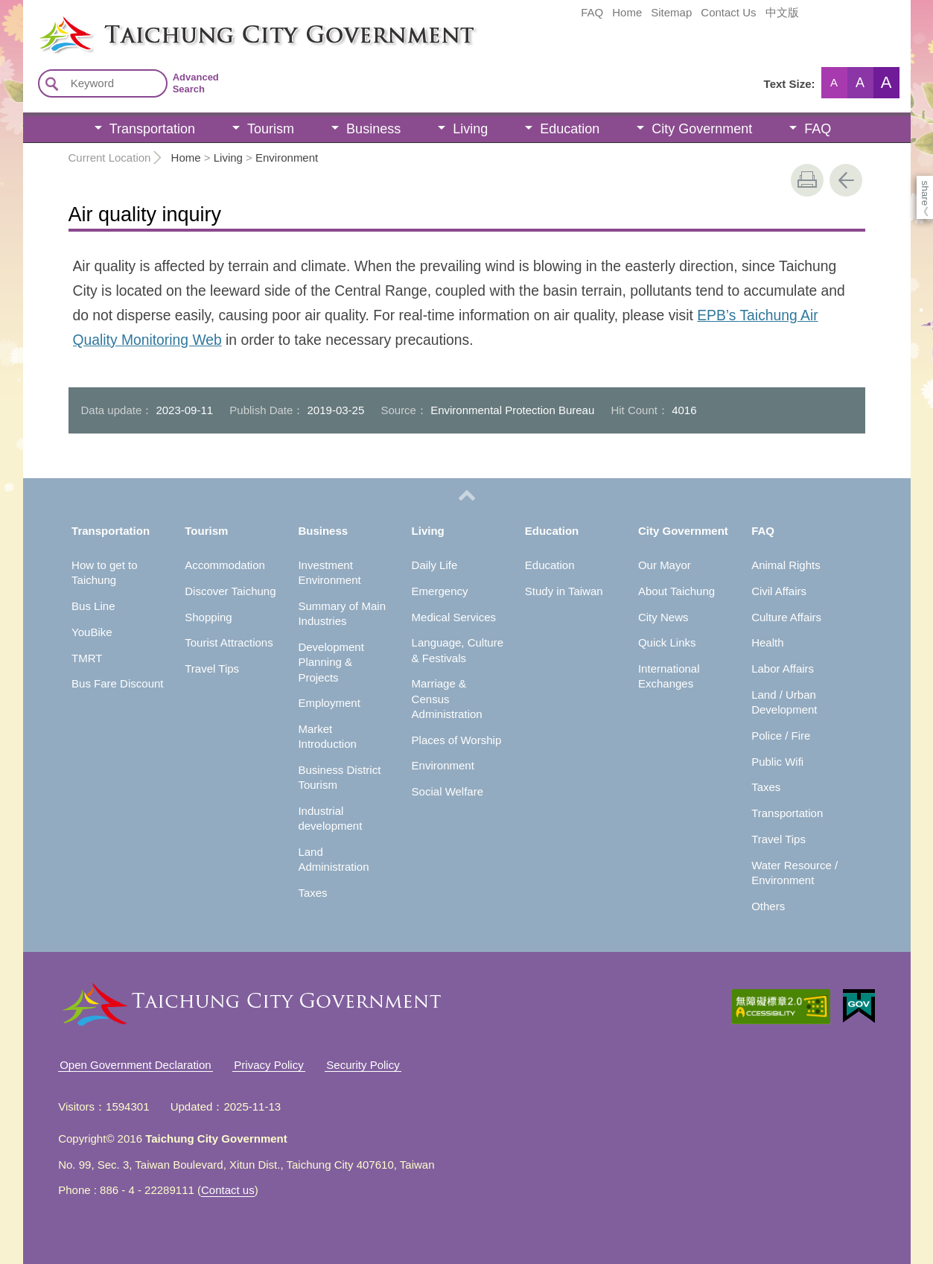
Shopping (208, 617)
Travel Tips (212, 668)
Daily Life (435, 565)
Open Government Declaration (135, 1064)
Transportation (152, 128)
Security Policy (362, 1064)
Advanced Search (196, 83)
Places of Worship (457, 740)
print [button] (807, 180)
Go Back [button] (845, 180)
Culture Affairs (786, 617)
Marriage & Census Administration (447, 698)
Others (768, 906)
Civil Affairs (778, 591)
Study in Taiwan (564, 591)
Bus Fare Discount (117, 683)
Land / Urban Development (784, 702)
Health (767, 642)
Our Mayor (664, 565)
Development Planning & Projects (330, 662)
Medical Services (454, 617)
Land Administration (333, 859)
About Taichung (676, 591)
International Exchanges (669, 676)
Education (569, 128)
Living (470, 128)
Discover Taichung (230, 591)
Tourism (270, 128)
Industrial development (330, 818)
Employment (329, 702)
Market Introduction (327, 736)
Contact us (228, 1190)
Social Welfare (447, 791)
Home (627, 13)
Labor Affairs (782, 668)
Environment (286, 157)
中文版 (782, 13)
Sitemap (671, 13)
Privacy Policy (268, 1064)
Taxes (312, 892)
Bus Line (93, 606)
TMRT (86, 658)
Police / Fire (780, 735)
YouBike (91, 632)
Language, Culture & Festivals (457, 650)
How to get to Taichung (104, 572)
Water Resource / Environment (794, 872)
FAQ (592, 13)
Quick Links (667, 642)
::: (28, 21)
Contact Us (728, 13)
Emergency (440, 591)
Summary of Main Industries (342, 613)
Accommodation (225, 565)
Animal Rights (786, 565)
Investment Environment (329, 572)
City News (663, 617)
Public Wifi (777, 761)
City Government (702, 128)
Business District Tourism (339, 777)
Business (373, 128)
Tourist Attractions (229, 642)
